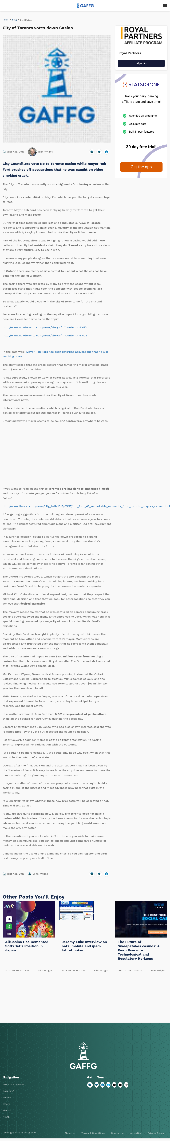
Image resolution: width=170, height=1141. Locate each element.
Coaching (8, 1091)
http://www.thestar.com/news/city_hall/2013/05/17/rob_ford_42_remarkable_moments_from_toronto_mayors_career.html (86, 506)
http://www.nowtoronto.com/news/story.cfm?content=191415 (44, 327)
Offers (6, 1104)
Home (6, 20)
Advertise (135, 1133)
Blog (14, 20)
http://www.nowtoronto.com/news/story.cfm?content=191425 (45, 335)
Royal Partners (129, 53)
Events (7, 1110)
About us (70, 1133)
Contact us (117, 1133)
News (6, 1116)
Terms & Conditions (93, 1133)
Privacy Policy (156, 1133)
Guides (7, 1097)
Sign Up (141, 63)
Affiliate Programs (13, 1084)
